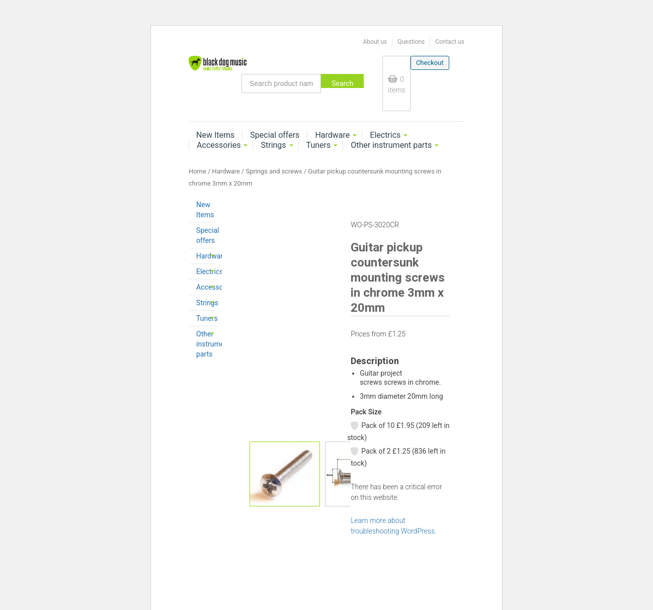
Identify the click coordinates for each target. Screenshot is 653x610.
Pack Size (366, 412)
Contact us (449, 41)
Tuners (318, 145)
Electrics (385, 135)
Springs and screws (274, 171)
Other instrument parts (391, 145)
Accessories (218, 145)
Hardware (332, 135)
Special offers (274, 135)
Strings (273, 145)
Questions (411, 41)
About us (375, 41)
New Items (215, 135)
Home (197, 171)
